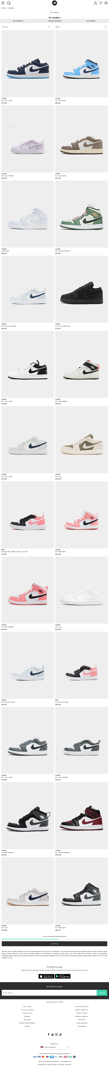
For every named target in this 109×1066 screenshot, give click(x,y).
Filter (81, 27)
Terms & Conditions (82, 1006)
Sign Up (102, 993)
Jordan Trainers (54, 21)
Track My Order (81, 1013)
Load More (54, 944)
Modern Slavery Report (27, 1023)
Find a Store (27, 1006)
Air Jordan (90, 21)
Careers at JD (27, 1013)
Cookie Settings (81, 1023)
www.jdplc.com (65, 1061)
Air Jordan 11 (18, 21)
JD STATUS (81, 1020)
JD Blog (27, 1026)
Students (27, 1016)
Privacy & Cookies (27, 1010)
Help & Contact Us (81, 1010)
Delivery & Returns (81, 1016)
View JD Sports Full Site (54, 1002)
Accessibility (81, 1026)
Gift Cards (27, 1020)
